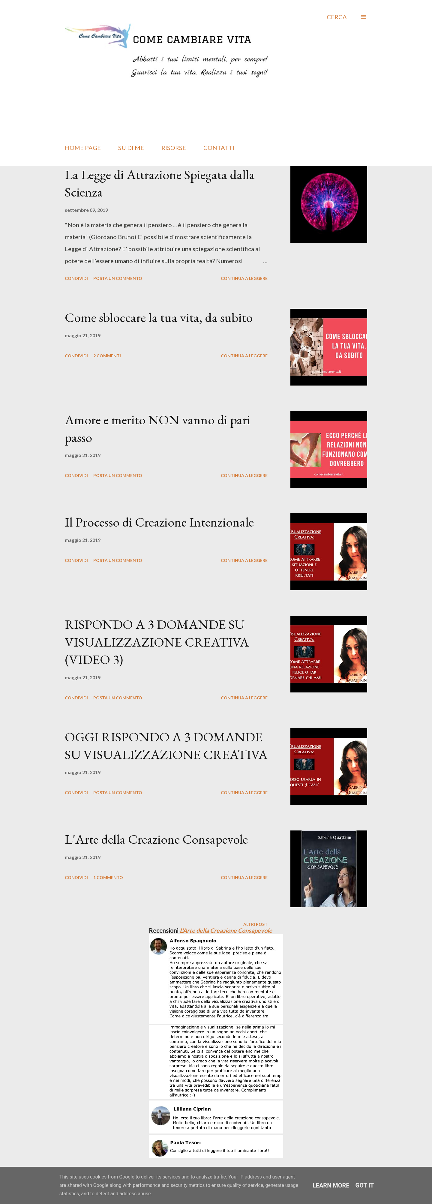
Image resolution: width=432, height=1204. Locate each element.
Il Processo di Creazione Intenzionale (159, 521)
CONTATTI (218, 147)
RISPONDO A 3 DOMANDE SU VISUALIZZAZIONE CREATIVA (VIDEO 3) (157, 642)
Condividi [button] (76, 278)
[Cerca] (337, 16)
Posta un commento (117, 278)
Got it (365, 1185)
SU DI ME (131, 147)
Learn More (331, 1185)
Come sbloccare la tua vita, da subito (159, 317)
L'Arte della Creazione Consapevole (156, 839)
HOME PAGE (83, 147)
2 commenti (107, 355)
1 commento (108, 877)
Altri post (255, 924)
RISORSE (173, 147)
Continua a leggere (244, 278)
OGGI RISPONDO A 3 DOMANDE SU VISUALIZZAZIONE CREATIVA (166, 745)
